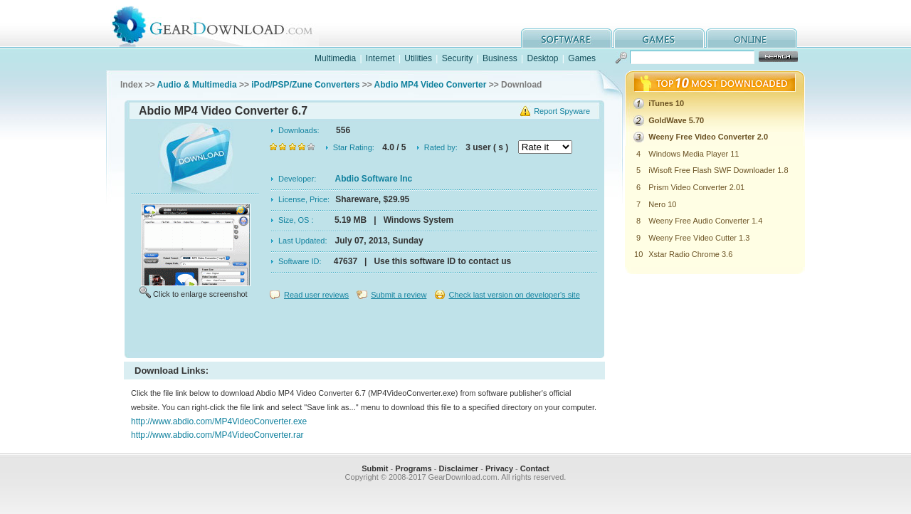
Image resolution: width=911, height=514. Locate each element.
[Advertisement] (364, 330)
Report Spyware (562, 111)
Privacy (499, 468)
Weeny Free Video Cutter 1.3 (698, 238)
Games (582, 58)
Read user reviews (316, 294)
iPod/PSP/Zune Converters (305, 85)
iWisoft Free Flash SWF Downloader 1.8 (718, 170)
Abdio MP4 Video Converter (430, 85)
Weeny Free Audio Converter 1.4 (705, 220)
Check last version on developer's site (513, 294)
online (751, 38)
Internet (380, 58)
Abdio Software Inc (374, 179)
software (566, 38)
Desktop (542, 58)
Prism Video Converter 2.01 (696, 187)
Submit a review (398, 294)
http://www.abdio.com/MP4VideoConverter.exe (219, 421)
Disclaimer (458, 468)
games (659, 38)
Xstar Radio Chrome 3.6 (690, 254)
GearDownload (223, 24)
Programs (413, 468)
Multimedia (335, 58)
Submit (375, 468)
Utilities (418, 58)
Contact (534, 468)
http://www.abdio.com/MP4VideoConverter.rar (217, 435)
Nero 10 (662, 204)
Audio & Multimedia (197, 85)
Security (457, 58)
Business (500, 58)
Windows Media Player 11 (693, 154)
